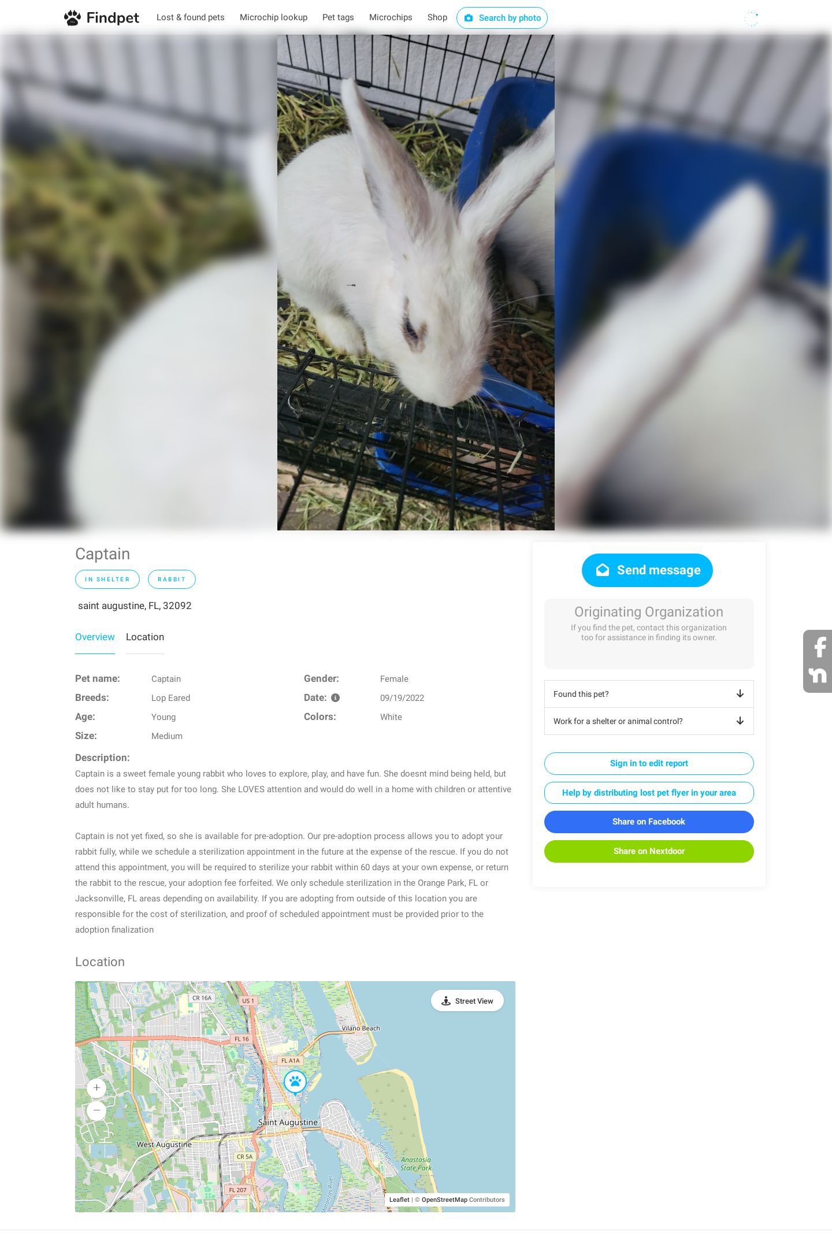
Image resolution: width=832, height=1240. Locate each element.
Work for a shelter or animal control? (651, 721)
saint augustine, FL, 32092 (135, 605)
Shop (437, 17)
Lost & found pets (191, 17)
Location (145, 637)
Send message (647, 570)
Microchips (391, 17)
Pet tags (338, 17)
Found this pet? (651, 693)
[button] (287, 1070)
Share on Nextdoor (649, 851)
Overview (95, 637)
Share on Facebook (648, 821)
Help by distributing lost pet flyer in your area (649, 793)
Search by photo (502, 18)
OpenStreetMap (444, 1200)
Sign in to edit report (649, 763)
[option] (416, 282)
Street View (474, 1001)
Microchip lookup (273, 17)
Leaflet (399, 1200)
